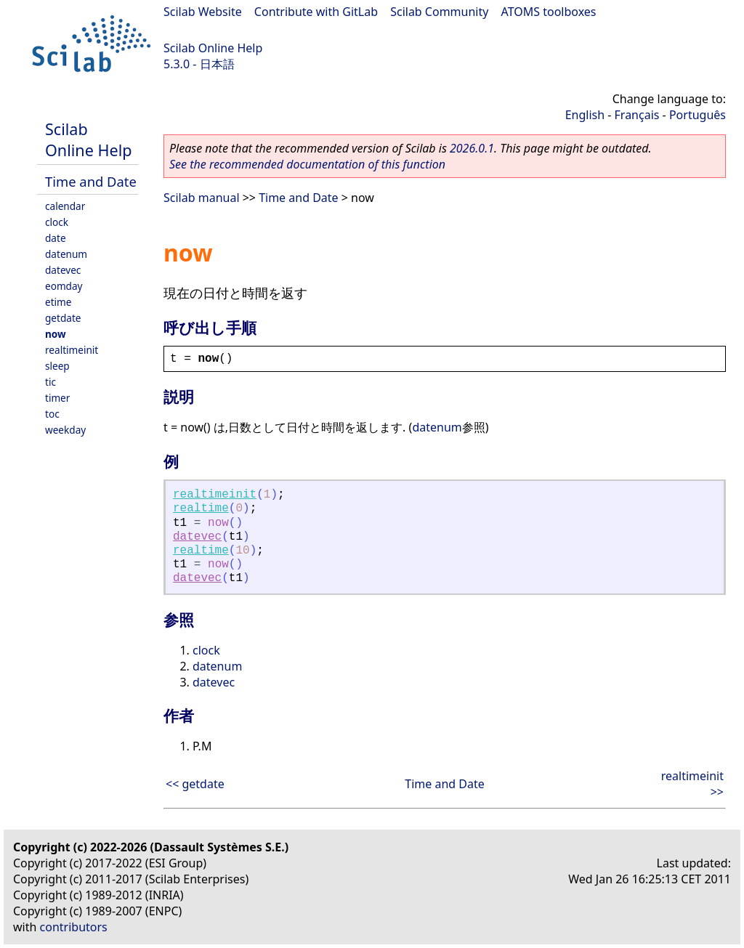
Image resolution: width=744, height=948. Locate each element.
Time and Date (91, 181)
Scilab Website (202, 12)
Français (637, 115)
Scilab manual (201, 198)
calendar (65, 206)
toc (52, 414)
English (584, 115)
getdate (63, 318)
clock (56, 222)
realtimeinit (71, 350)
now (55, 334)
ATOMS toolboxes (549, 12)
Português (697, 115)
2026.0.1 (472, 148)
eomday (64, 286)
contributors (74, 927)
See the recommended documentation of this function (307, 164)
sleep (57, 366)
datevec (63, 270)
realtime (201, 508)
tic (50, 382)
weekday (65, 430)
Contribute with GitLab (316, 12)
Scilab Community (439, 12)
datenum (66, 254)
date (55, 238)
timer (57, 398)
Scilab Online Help (212, 48)
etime (58, 302)
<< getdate (195, 784)
